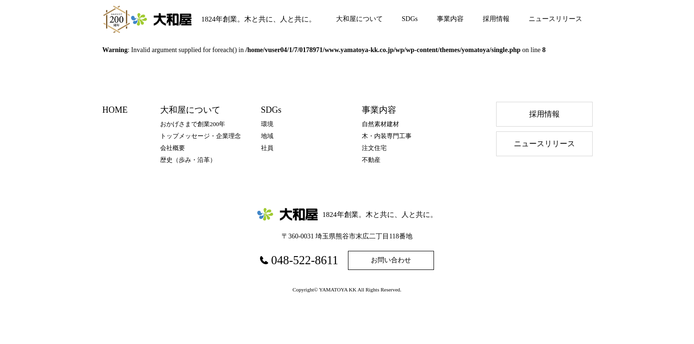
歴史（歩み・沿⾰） (188, 159)
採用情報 (496, 18)
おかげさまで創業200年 (193, 124)
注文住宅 (374, 147)
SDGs (410, 18)
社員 (267, 147)
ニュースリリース (555, 18)
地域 (267, 136)
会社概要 (172, 147)
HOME (115, 110)
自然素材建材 (380, 124)
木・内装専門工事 (387, 136)
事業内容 (450, 18)
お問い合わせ (391, 260)
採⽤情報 (544, 114)
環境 (267, 124)
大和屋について (359, 18)
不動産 (371, 159)
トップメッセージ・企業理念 (200, 136)
